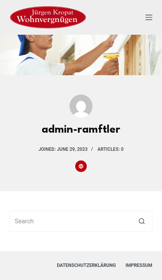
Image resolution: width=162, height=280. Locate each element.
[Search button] (141, 221)
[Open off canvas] (148, 17)
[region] (81, 55)
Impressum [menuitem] (138, 265)
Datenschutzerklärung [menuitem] (86, 265)
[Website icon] (81, 166)
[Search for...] (81, 221)
